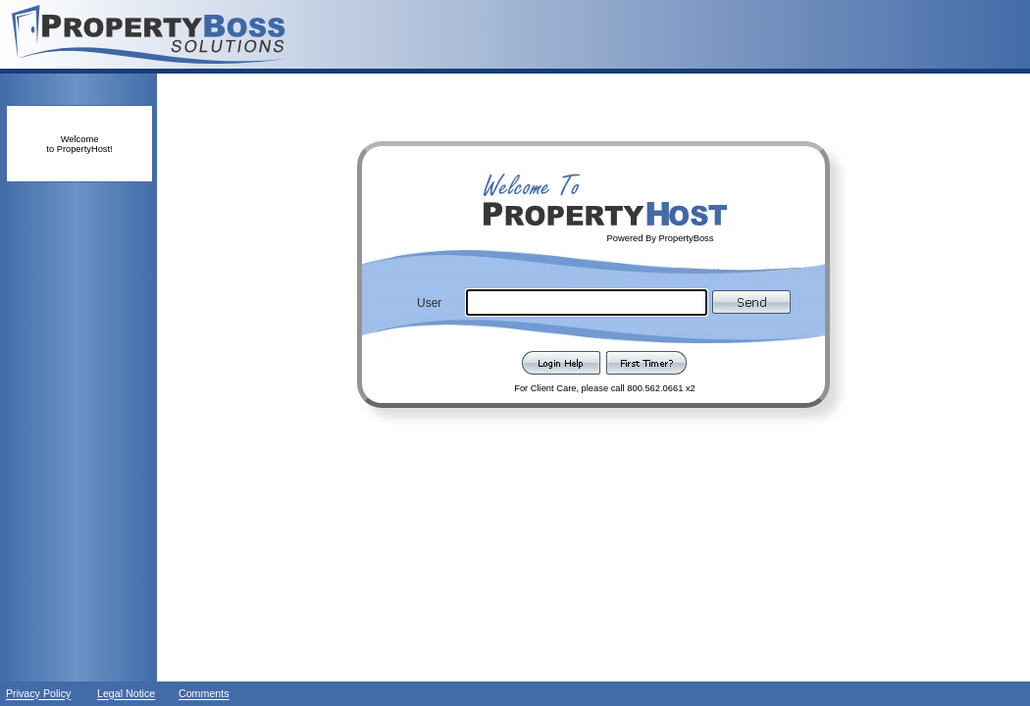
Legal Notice (126, 694)
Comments (204, 694)
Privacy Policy (38, 694)
